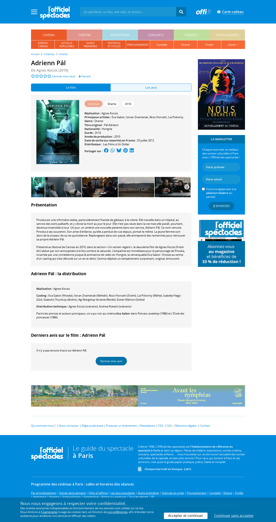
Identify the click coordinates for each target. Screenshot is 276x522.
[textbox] (128, 11)
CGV (160, 426)
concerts (156, 35)
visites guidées (227, 35)
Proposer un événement (121, 426)
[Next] (186, 187)
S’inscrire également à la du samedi (221, 193)
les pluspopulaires (66, 44)
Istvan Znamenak (137, 117)
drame (185, 45)
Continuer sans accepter (234, 515)
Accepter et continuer (185, 515)
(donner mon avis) (63, 76)
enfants (191, 35)
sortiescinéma (43, 44)
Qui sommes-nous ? (43, 426)
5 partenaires (49, 512)
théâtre (84, 35)
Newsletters (147, 426)
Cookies (205, 426)
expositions (120, 35)
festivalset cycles (114, 44)
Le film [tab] (71, 87)
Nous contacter (69, 426)
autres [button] (232, 45)
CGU (169, 426)
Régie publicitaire (92, 426)
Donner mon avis (111, 361)
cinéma (49, 35)
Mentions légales (186, 426)
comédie (161, 45)
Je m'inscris (221, 206)
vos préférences (117, 512)
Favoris (85, 76)
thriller (209, 45)
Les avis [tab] (151, 87)
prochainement (138, 45)
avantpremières (90, 44)
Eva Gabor (118, 117)
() (60, 295)
